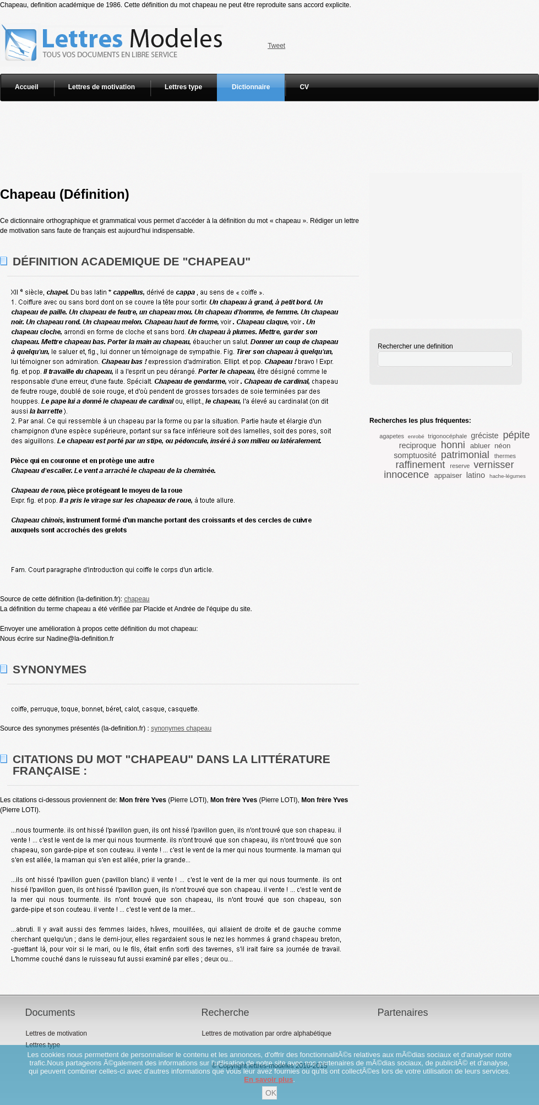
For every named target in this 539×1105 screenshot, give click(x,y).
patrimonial (465, 454)
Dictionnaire (251, 87)
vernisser (493, 464)
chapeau (136, 599)
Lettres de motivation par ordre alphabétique (266, 1033)
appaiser (448, 475)
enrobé (416, 436)
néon (502, 446)
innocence (406, 474)
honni (453, 444)
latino (475, 475)
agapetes (391, 436)
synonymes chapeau (181, 728)
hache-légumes (507, 476)
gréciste (484, 435)
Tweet (276, 46)
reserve (460, 465)
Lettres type (183, 87)
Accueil (27, 87)
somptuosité (415, 455)
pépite (516, 434)
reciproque (418, 445)
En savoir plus (268, 1079)
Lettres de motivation (101, 87)
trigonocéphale (447, 436)
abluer (480, 446)
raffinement (420, 464)
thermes (505, 456)
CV (304, 87)
